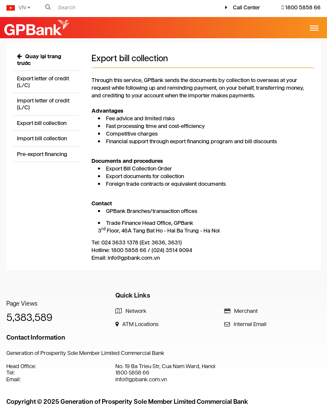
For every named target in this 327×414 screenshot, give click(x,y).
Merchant (241, 311)
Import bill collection (42, 138)
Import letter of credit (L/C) (43, 103)
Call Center (246, 7)
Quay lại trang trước (39, 59)
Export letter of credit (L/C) (43, 81)
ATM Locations (136, 324)
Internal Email (245, 324)
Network (130, 311)
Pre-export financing (42, 154)
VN (18, 7)
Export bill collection (41, 123)
